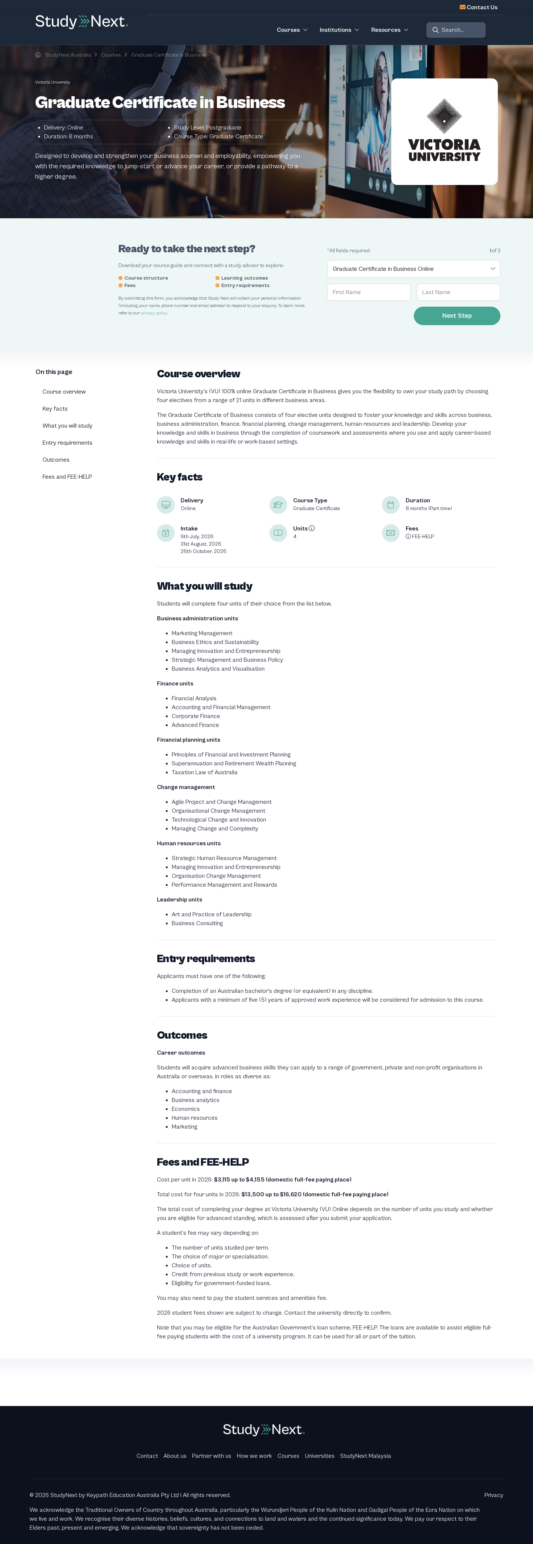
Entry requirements (68, 442)
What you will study (68, 425)
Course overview (64, 391)
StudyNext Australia (68, 55)
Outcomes (56, 459)
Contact (147, 1456)
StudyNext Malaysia (365, 1456)
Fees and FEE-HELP (67, 476)
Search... (453, 30)
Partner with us (211, 1456)
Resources (385, 30)
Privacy (494, 1495)
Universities (320, 1456)
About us (175, 1456)
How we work (254, 1456)
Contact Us (482, 7)
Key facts (55, 408)
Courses (111, 55)
